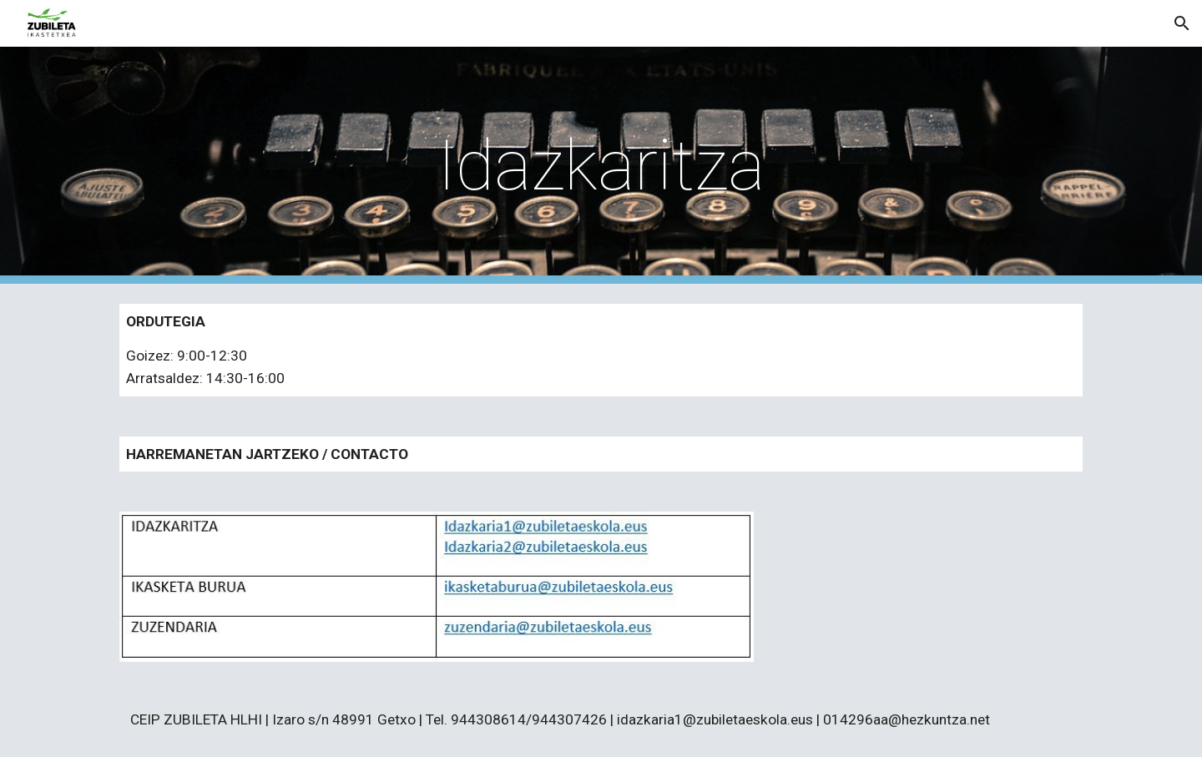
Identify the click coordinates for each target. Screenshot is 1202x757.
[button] (1182, 23)
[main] (601, 165)
